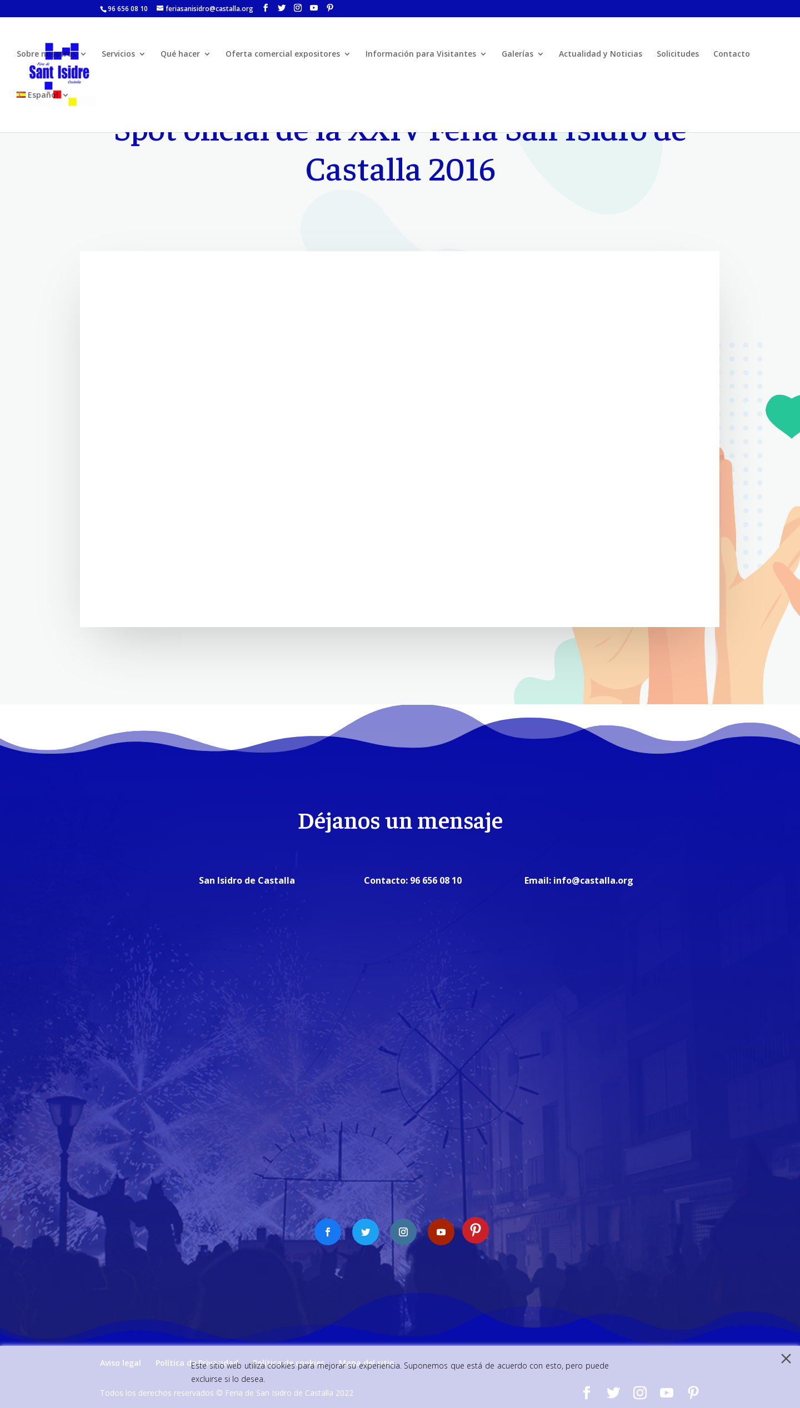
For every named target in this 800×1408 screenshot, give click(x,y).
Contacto (731, 54)
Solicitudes (678, 54)
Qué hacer (180, 54)
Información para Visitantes (421, 54)
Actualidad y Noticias (600, 54)
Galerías (517, 54)
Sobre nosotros (46, 54)
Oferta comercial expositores (283, 54)
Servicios (118, 54)
